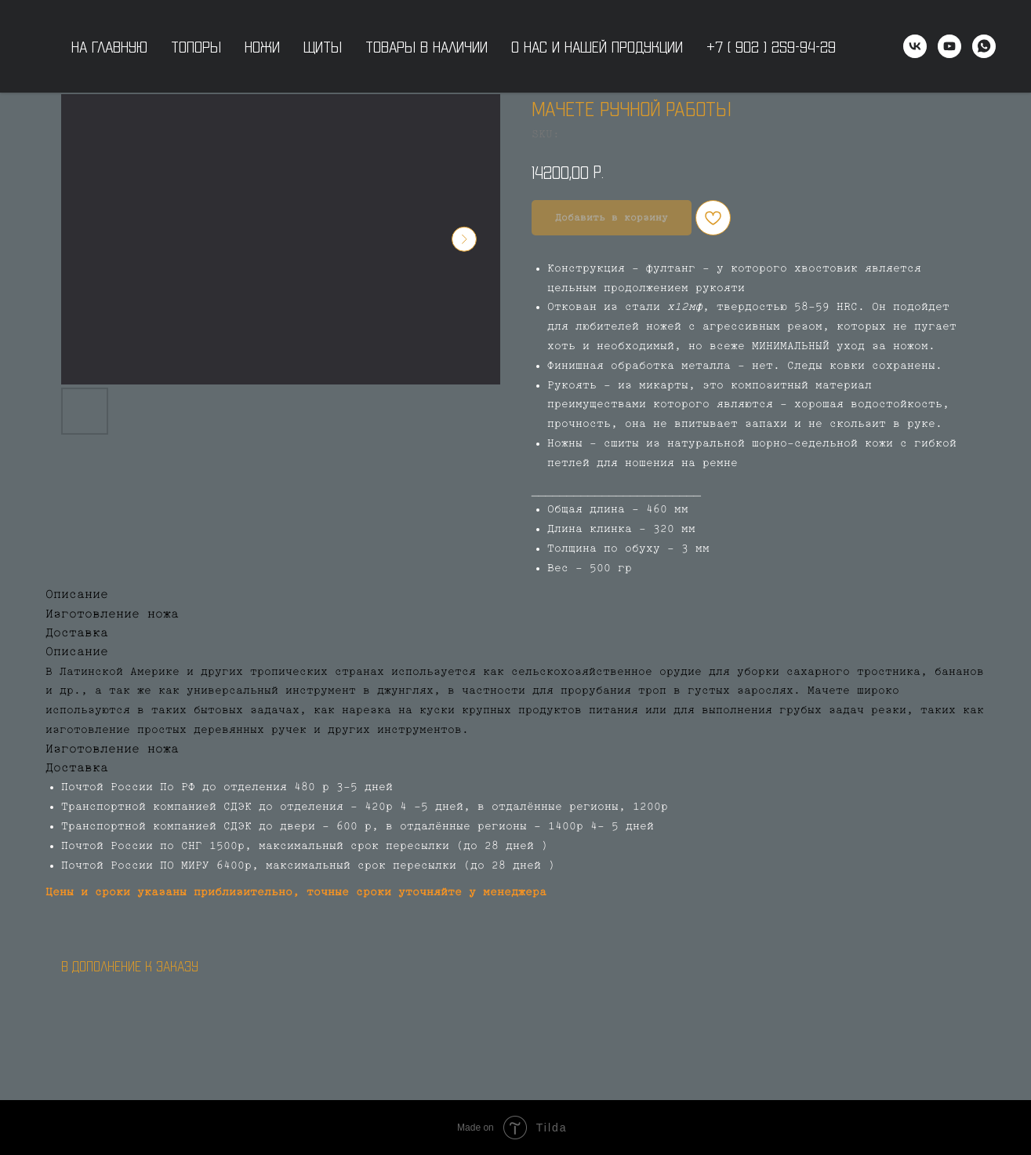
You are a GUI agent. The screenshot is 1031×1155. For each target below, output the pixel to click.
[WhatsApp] (984, 46)
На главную (109, 46)
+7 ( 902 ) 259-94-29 (771, 46)
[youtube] (949, 46)
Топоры (196, 46)
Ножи (262, 46)
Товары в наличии (426, 46)
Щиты (322, 46)
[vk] (915, 46)
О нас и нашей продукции (597, 46)
